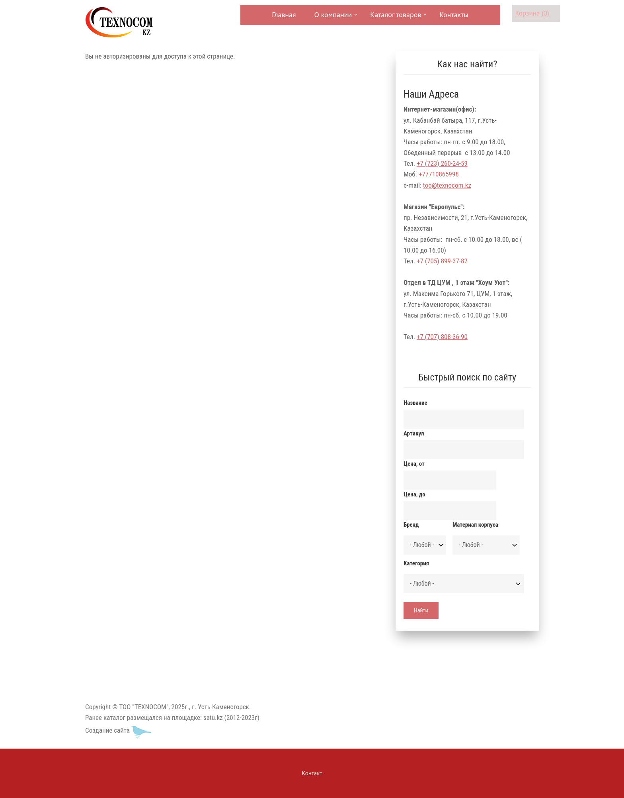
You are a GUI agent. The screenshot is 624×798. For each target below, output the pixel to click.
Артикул (414, 433)
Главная (284, 14)
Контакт (312, 773)
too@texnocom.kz (447, 185)
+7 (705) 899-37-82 (442, 261)
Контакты (453, 14)
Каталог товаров (395, 17)
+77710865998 (439, 174)
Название (415, 402)
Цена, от (414, 463)
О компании (332, 17)
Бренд (411, 524)
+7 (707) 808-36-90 (442, 337)
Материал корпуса (475, 524)
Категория (416, 563)
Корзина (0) (532, 13)
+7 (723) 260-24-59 (442, 163)
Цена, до (414, 494)
